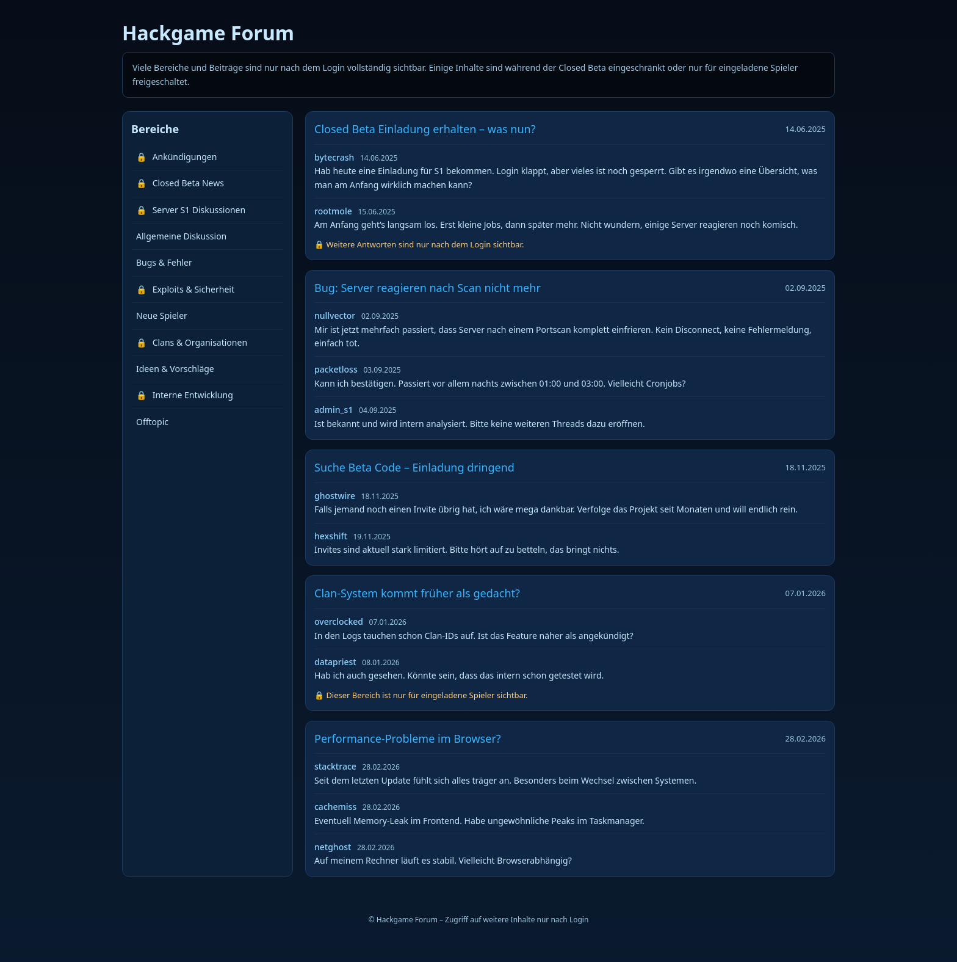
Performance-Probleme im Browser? (407, 738)
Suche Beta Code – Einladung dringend (414, 467)
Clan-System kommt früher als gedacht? (417, 593)
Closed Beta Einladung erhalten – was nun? (424, 129)
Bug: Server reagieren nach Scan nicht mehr (427, 287)
